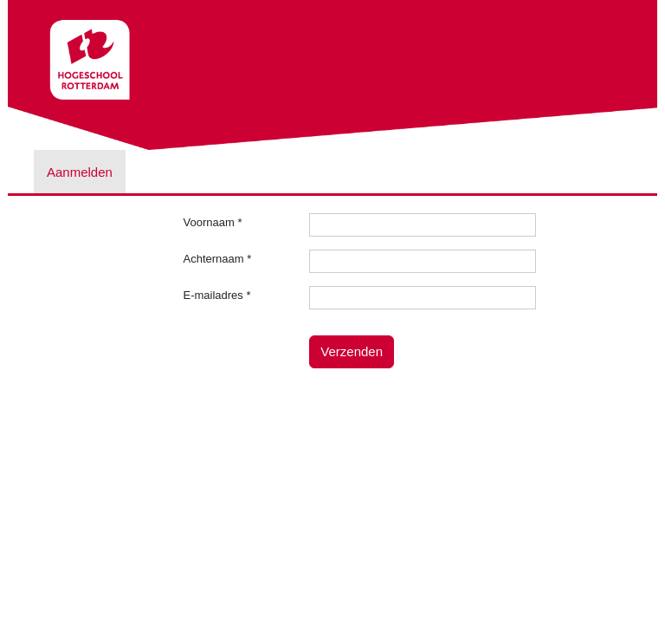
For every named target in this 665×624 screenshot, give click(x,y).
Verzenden (351, 351)
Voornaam (213, 222)
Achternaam (218, 258)
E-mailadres (217, 295)
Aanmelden (80, 172)
